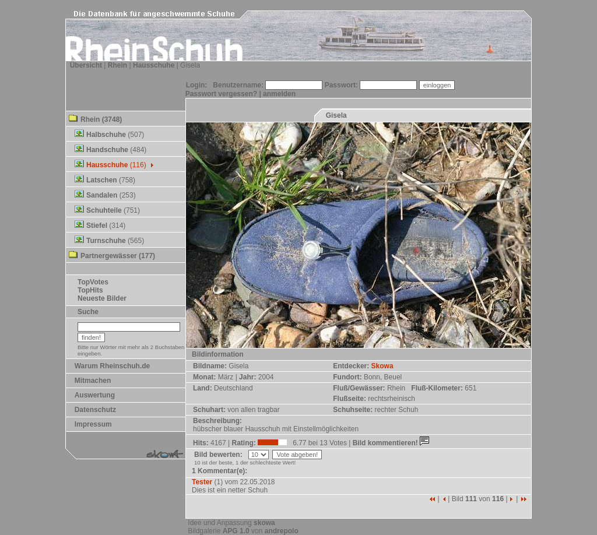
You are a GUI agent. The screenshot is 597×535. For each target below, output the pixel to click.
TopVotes (93, 282)
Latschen (101, 180)
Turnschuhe (106, 241)
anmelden (279, 94)
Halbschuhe (106, 135)
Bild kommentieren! (392, 443)
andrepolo (281, 531)
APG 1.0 (236, 531)
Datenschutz (95, 410)
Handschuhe (107, 150)
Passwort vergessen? (221, 94)
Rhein (117, 65)
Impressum (93, 424)
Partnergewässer (108, 256)
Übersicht (86, 65)
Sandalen (101, 195)
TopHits (90, 290)
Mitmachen (93, 380)
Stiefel (96, 225)
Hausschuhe (153, 65)
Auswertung (95, 395)
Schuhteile (104, 210)
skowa (264, 523)
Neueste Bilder (102, 298)
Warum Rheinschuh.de (112, 366)
